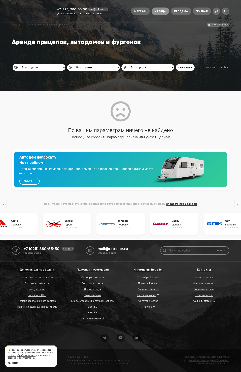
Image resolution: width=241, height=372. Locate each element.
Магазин (140, 11)
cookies (12, 355)
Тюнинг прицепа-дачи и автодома (37, 306)
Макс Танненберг (220, 360)
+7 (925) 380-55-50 (72, 9)
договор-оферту (16, 358)
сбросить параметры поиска (114, 137)
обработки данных (26, 355)
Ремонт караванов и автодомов (37, 300)
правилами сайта (32, 352)
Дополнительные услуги (37, 269)
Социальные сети (204, 289)
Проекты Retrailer (148, 283)
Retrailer (85, 357)
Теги (69, 363)
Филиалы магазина (204, 300)
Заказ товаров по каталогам (37, 277)
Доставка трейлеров (36, 283)
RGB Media (223, 357)
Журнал (202, 11)
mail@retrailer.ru (98, 9)
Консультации (37, 289)
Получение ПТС (37, 295)
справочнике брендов (181, 203)
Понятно (13, 363)
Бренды (92, 306)
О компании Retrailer (148, 269)
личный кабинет (213, 363)
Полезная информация (93, 269)
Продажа (181, 11)
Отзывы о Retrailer (148, 289)
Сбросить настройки (216, 67)
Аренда (160, 11)
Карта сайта (104, 363)
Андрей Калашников (199, 360)
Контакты (204, 269)
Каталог (92, 312)
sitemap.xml (122, 363)
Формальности (85, 363)
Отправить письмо (93, 14)
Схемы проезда (204, 295)
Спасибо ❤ (148, 306)
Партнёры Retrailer (148, 277)
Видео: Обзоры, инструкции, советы (92, 300)
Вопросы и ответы (93, 283)
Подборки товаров (92, 277)
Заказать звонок (68, 14)
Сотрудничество (148, 300)
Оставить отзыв (146, 295)
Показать (185, 67)
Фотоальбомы (92, 295)
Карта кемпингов (91, 318)
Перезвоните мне (32, 253)
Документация (92, 289)
